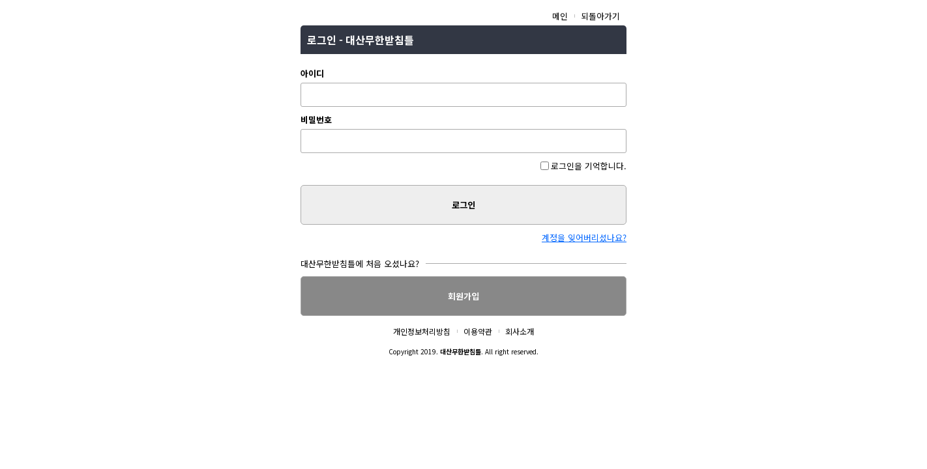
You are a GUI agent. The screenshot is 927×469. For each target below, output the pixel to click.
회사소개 (519, 331)
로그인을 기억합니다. (583, 166)
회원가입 (463, 296)
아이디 (312, 73)
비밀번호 (316, 119)
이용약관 (478, 331)
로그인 (463, 205)
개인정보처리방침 (421, 331)
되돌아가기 (600, 16)
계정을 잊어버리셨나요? (584, 237)
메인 (560, 16)
